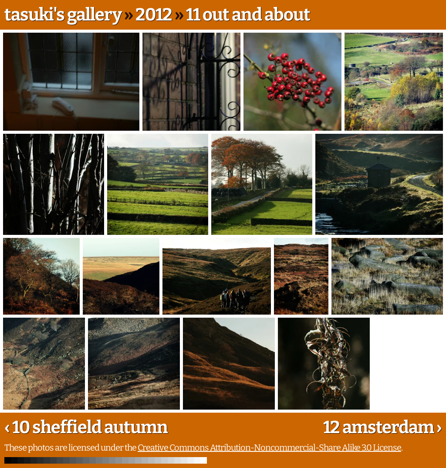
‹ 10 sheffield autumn (86, 427)
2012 (153, 14)
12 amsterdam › (382, 427)
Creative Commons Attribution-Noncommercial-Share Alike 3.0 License (269, 447)
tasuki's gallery (63, 14)
